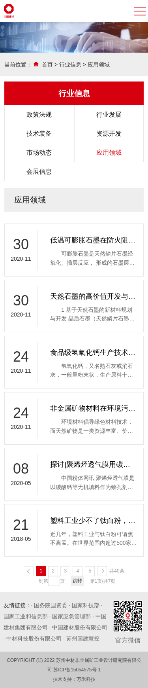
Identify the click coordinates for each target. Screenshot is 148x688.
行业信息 (70, 64)
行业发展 (109, 114)
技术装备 (39, 133)
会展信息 (39, 171)
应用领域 (99, 64)
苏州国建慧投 (82, 638)
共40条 (116, 571)
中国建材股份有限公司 (79, 627)
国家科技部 (85, 605)
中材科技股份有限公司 (34, 638)
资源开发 (109, 133)
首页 (47, 64)
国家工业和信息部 (26, 616)
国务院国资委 (50, 605)
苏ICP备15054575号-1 (77, 670)
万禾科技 (86, 679)
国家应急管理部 (71, 616)
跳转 (77, 581)
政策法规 (39, 114)
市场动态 (39, 152)
